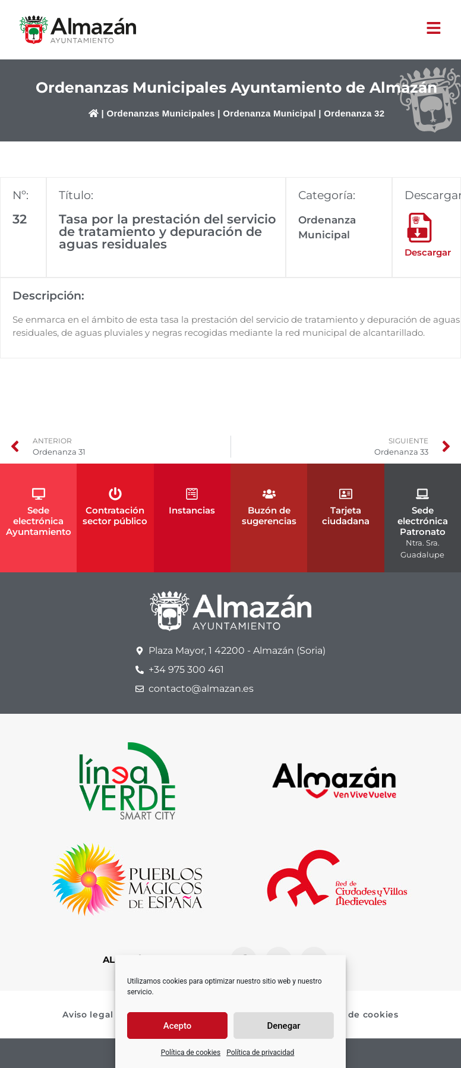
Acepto (177, 1025)
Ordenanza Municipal (269, 113)
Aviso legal (87, 1014)
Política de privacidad (260, 1052)
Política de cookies (191, 1052)
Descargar (428, 252)
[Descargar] (419, 227)
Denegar (283, 1025)
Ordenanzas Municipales (160, 113)
